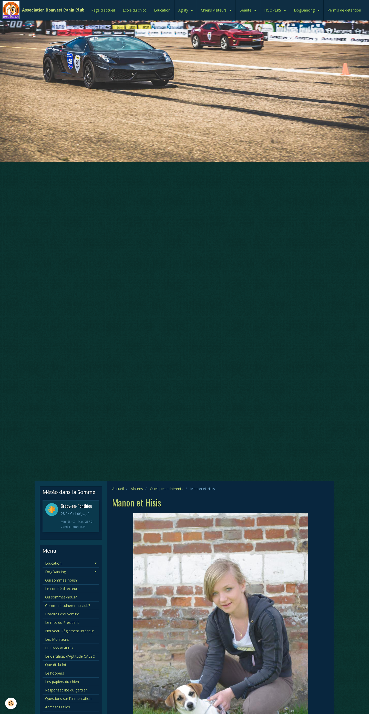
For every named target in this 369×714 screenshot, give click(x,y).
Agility (183, 10)
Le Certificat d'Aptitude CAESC (70, 656)
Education (162, 10)
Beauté (245, 10)
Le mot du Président (62, 622)
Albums (137, 488)
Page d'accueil (103, 10)
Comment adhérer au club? (67, 605)
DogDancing (305, 10)
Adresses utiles (57, 707)
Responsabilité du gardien (66, 690)
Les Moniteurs (57, 639)
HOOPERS (273, 10)
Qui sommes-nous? (61, 580)
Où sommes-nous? (61, 597)
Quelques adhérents (166, 488)
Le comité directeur (61, 588)
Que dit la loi (55, 664)
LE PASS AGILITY (59, 647)
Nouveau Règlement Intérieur (69, 630)
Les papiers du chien (62, 681)
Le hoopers (54, 673)
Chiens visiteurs (214, 10)
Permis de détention (344, 10)
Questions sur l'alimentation (68, 698)
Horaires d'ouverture (62, 614)
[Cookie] (11, 703)
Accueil (118, 488)
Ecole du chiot (134, 10)
